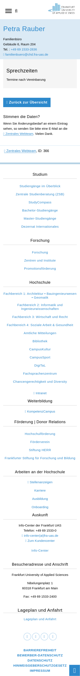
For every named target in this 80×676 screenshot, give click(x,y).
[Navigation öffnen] (8, 10)
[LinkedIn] (35, 636)
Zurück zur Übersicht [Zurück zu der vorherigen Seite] (26, 102)
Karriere (40, 490)
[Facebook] (27, 636)
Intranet (41, 393)
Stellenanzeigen (41, 482)
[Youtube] (52, 636)
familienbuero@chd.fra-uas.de (25, 54)
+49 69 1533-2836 (24, 49)
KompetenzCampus (41, 411)
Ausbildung (40, 499)
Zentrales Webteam (19, 133)
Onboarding (40, 507)
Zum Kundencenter (41, 540)
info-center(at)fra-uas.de (41, 535)
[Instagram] (44, 636)
